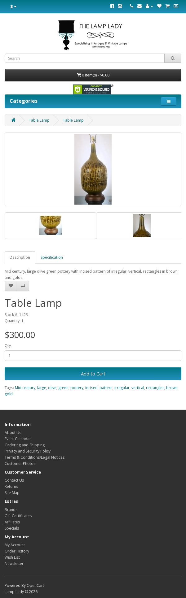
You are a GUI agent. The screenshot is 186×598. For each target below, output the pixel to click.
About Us (13, 432)
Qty (8, 345)
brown (172, 387)
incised (91, 387)
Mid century (25, 387)
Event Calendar (18, 438)
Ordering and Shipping (25, 445)
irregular (122, 387)
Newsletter (14, 563)
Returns (11, 486)
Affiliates (12, 522)
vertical (137, 387)
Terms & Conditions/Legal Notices (34, 457)
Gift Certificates (18, 515)
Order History (17, 551)
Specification (52, 257)
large (41, 387)
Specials (12, 528)
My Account (15, 545)
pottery (76, 387)
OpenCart (35, 585)
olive (52, 387)
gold (9, 393)
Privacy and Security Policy (28, 451)
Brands (11, 509)
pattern (106, 387)
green (63, 387)
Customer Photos (20, 463)
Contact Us (14, 480)
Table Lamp (39, 120)
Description (20, 257)
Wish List (12, 557)
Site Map (12, 492)
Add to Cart (93, 373)
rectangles (155, 387)
